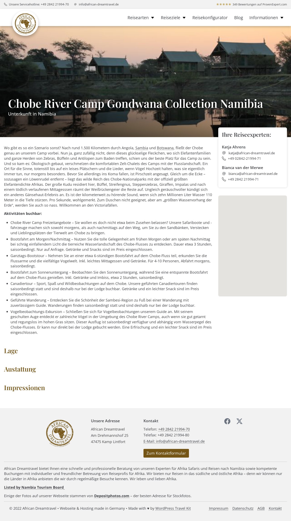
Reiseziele (173, 17)
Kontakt (275, 508)
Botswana (165, 147)
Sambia (141, 147)
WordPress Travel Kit (173, 508)
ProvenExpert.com (275, 4)
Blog (238, 17)
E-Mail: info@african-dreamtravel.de (174, 441)
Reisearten (141, 17)
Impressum (218, 508)
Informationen (266, 17)
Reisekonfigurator (210, 17)
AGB (261, 508)
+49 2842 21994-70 (174, 429)
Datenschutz (242, 508)
